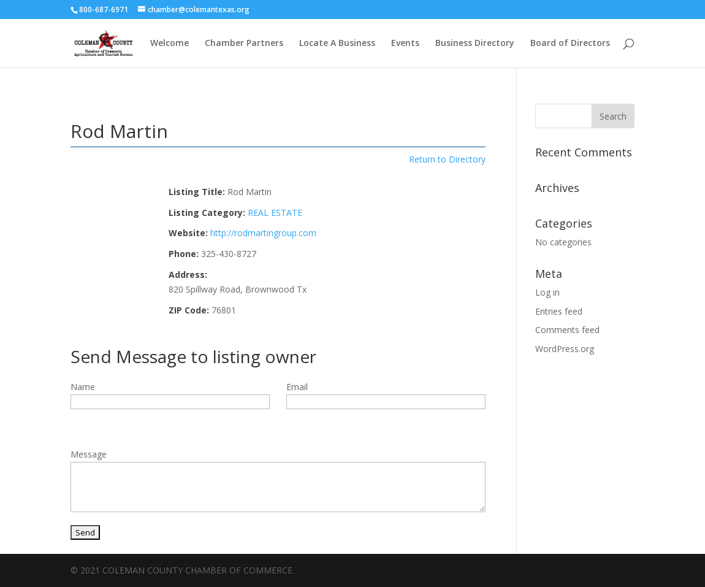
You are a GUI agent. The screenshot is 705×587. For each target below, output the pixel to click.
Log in (547, 292)
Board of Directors (570, 43)
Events (405, 43)
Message (88, 454)
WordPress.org (564, 349)
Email (297, 387)
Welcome (169, 43)
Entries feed (558, 311)
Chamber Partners (244, 43)
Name (82, 387)
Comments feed (567, 330)
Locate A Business (337, 43)
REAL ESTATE (275, 212)
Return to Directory (447, 159)
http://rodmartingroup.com (263, 233)
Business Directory (474, 43)
